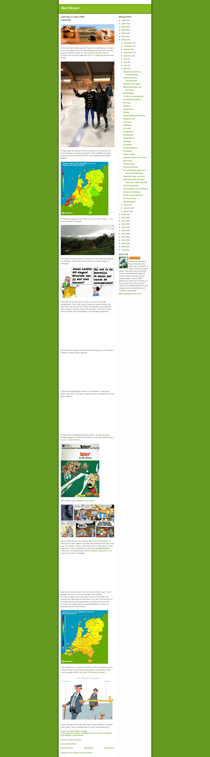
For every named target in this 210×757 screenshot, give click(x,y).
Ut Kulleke (127, 145)
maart (126, 205)
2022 (124, 33)
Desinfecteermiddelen (132, 99)
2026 (124, 20)
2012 (124, 237)
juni (125, 62)
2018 (124, 218)
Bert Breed (70, 8)
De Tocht (127, 128)
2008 (124, 250)
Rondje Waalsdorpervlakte (134, 116)
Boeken (70, 733)
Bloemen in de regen (131, 84)
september (128, 53)
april (126, 69)
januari (127, 211)
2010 (124, 243)
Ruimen (126, 112)
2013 (124, 234)
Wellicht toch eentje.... (86, 501)
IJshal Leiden (96, 733)
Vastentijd (127, 151)
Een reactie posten (68, 744)
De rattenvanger (129, 198)
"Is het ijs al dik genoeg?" (134, 96)
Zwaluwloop (128, 109)
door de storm (75, 156)
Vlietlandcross (129, 119)
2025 (124, 24)
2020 (124, 40)
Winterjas (127, 141)
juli (125, 59)
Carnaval (90, 53)
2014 (124, 230)
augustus (128, 56)
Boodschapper (129, 202)
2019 (124, 214)
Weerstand (127, 161)
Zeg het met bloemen (132, 192)
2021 (124, 36)
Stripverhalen (78, 735)
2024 (124, 27)
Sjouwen (126, 106)
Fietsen (77, 733)
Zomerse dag (128, 164)
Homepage (88, 748)
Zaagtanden (128, 132)
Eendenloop (128, 135)
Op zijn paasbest (130, 148)
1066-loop (127, 125)
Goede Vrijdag (129, 154)
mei (125, 65)
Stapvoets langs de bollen (134, 176)
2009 (124, 247)
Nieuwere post (67, 748)
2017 (124, 221)
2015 (124, 227)
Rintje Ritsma (128, 138)
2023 (124, 30)
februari (127, 208)
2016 (124, 224)
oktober (127, 49)
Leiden (97, 55)
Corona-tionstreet (130, 167)
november (128, 46)
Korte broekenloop (131, 186)
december (128, 43)
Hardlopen (85, 733)
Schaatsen (107, 733)
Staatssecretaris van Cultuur (135, 157)
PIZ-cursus (127, 122)
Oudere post (109, 748)
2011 (124, 240)
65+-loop (126, 103)
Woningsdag (128, 93)
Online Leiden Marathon (133, 195)
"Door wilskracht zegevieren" (96, 551)
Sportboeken (66, 735)
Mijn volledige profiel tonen (130, 294)
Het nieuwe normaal (96, 672)
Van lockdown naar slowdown (135, 189)
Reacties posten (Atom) (82, 753)
